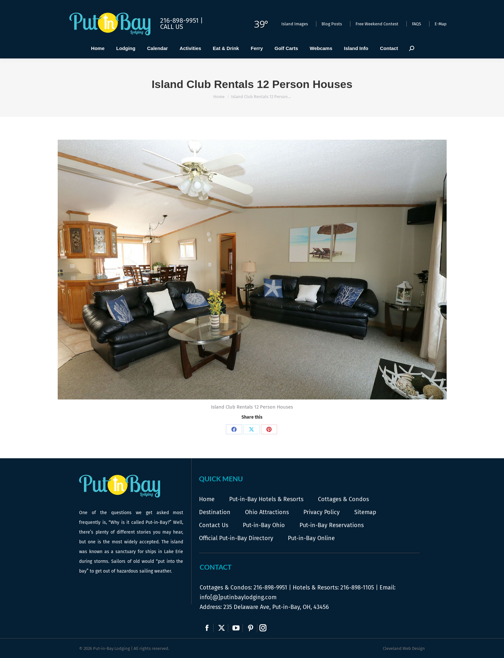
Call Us (171, 27)
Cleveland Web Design (404, 648)
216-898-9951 (270, 587)
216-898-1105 (357, 587)
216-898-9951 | (181, 20)
